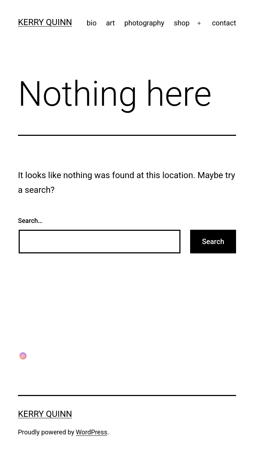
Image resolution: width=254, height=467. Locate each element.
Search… (30, 220)
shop (181, 23)
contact (224, 23)
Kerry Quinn (45, 22)
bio (92, 23)
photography (144, 23)
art (110, 23)
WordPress (91, 432)
